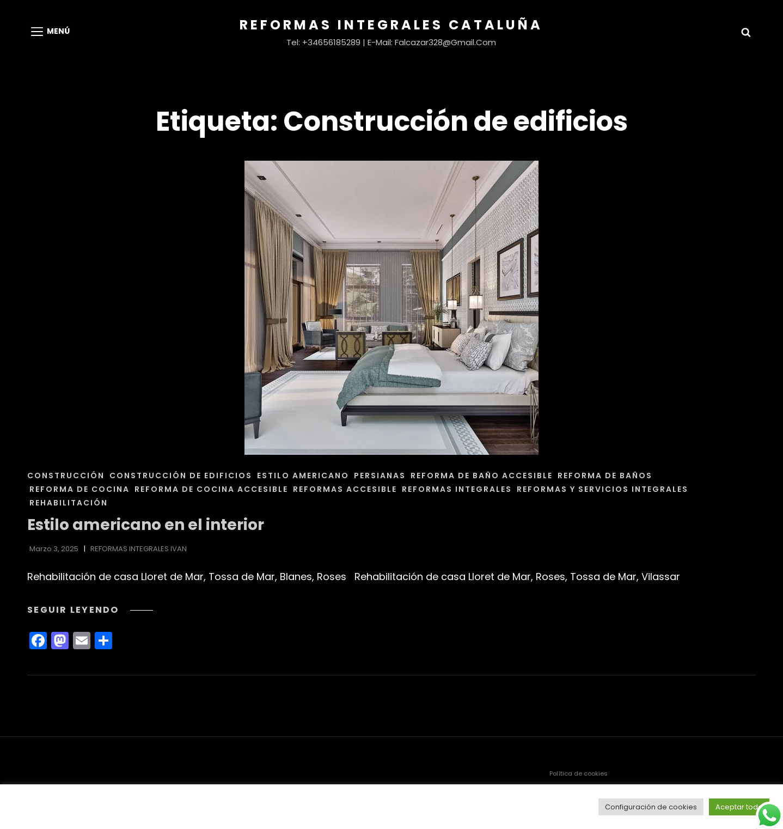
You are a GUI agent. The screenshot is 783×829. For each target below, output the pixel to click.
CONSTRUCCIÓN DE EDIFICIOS (180, 475)
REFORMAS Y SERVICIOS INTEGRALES (602, 489)
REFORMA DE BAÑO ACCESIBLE (482, 475)
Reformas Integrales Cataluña (391, 25)
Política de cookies (578, 773)
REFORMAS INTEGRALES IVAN (138, 549)
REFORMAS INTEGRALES (457, 489)
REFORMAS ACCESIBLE (345, 489)
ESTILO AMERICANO (303, 475)
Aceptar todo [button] (739, 807)
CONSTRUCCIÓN (66, 475)
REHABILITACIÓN (68, 502)
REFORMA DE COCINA (79, 489)
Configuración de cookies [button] (651, 807)
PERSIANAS (380, 475)
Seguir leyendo (90, 610)
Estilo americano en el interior (145, 524)
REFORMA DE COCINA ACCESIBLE (211, 489)
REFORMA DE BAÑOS (605, 475)
